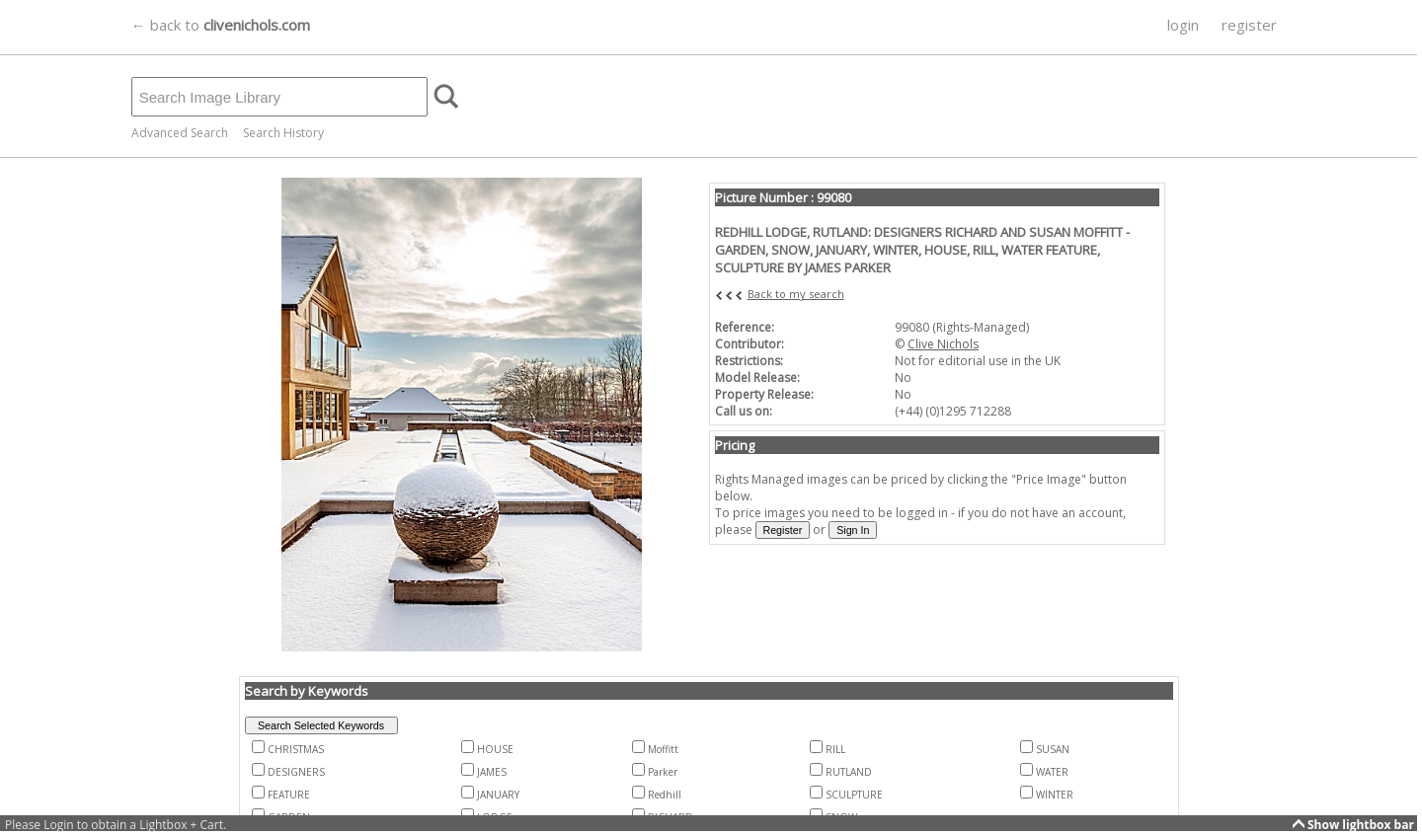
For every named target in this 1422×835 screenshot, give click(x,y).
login (1183, 25)
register (1249, 25)
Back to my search (796, 293)
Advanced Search (179, 132)
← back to (220, 25)
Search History (283, 132)
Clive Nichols (943, 344)
